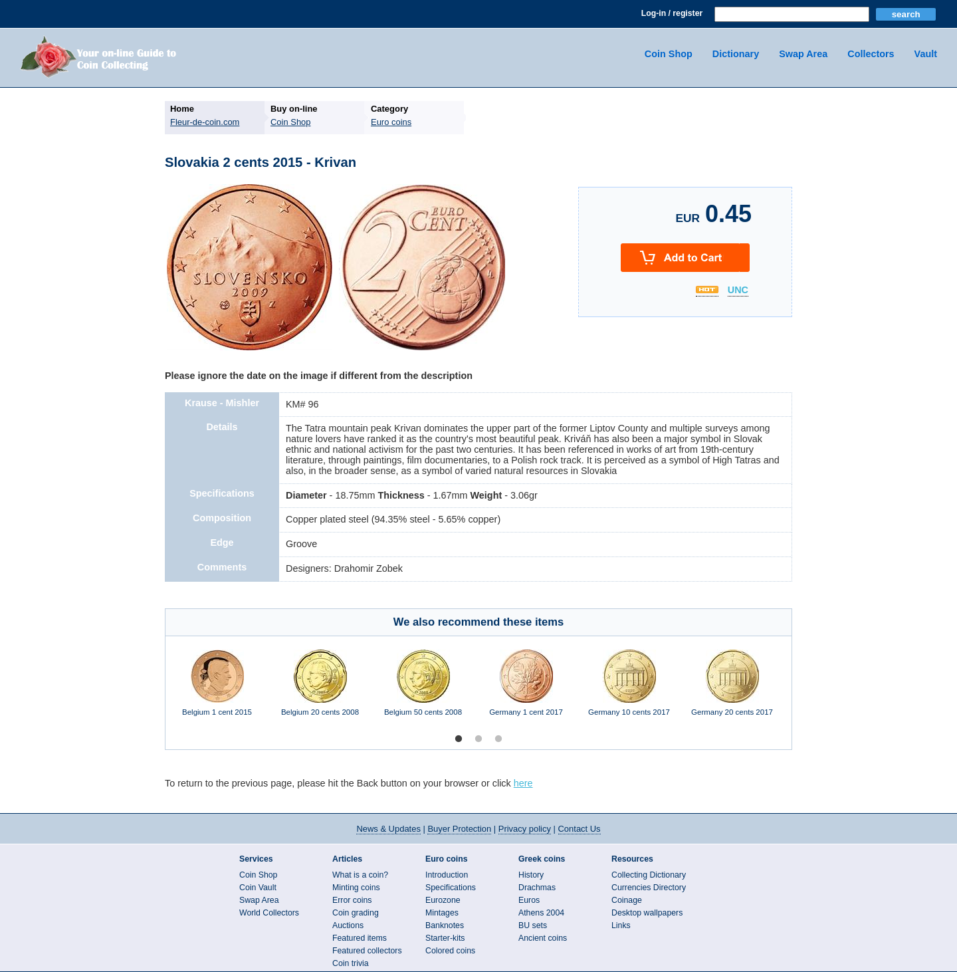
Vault (925, 54)
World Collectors (269, 912)
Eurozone (443, 900)
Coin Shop (668, 54)
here (523, 783)
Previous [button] (155, 689)
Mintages (442, 912)
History (531, 875)
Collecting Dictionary (648, 875)
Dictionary (735, 54)
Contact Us (579, 829)
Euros (529, 900)
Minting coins (356, 887)
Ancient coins (542, 938)
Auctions (348, 925)
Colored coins (450, 950)
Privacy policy (524, 829)
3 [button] (498, 739)
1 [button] (458, 739)
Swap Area (803, 54)
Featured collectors (367, 950)
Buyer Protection (459, 829)
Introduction (446, 875)
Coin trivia (350, 963)
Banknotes (444, 925)
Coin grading (355, 912)
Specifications (450, 887)
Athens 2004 (541, 912)
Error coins (352, 900)
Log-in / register (671, 13)
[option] (216, 689)
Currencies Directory (648, 887)
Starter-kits (445, 938)
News (388, 829)
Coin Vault (257, 887)
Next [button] (801, 689)
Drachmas (537, 887)
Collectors (870, 54)
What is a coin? (360, 875)
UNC (738, 291)
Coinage (626, 900)
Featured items (359, 938)
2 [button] (478, 739)
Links (621, 925)
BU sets (532, 925)
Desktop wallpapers (647, 912)
